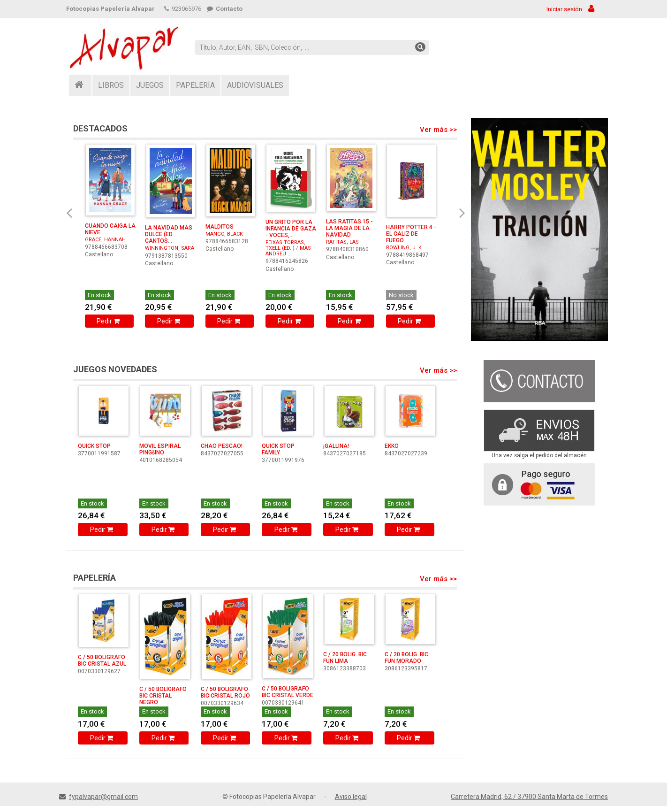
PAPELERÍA (195, 85)
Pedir (109, 321)
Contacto (225, 8)
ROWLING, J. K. (404, 248)
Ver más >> (438, 129)
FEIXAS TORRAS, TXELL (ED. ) (285, 245)
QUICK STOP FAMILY (278, 449)
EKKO (392, 446)
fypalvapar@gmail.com (103, 796)
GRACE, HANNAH (105, 240)
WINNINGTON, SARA (169, 248)
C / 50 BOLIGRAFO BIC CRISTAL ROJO (225, 692)
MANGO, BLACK (224, 234)
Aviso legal (351, 796)
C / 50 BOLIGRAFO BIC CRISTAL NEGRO (163, 696)
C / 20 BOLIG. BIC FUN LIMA (345, 657)
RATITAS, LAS (342, 242)
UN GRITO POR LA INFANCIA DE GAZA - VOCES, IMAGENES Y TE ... (290, 232)
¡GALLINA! (336, 446)
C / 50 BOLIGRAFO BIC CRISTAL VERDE (287, 692)
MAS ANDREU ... (288, 251)
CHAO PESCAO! (222, 446)
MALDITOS (219, 226)
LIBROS (111, 85)
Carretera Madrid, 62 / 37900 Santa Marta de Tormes (529, 796)
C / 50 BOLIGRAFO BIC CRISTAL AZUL (102, 660)
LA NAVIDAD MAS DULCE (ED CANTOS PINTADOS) (168, 237)
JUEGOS (150, 85)
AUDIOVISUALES (255, 85)
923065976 (182, 8)
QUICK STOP (94, 446)
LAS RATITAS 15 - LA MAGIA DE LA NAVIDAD (349, 228)
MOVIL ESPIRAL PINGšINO (160, 449)
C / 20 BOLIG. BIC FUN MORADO (406, 657)
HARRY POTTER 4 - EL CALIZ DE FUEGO (411, 234)
